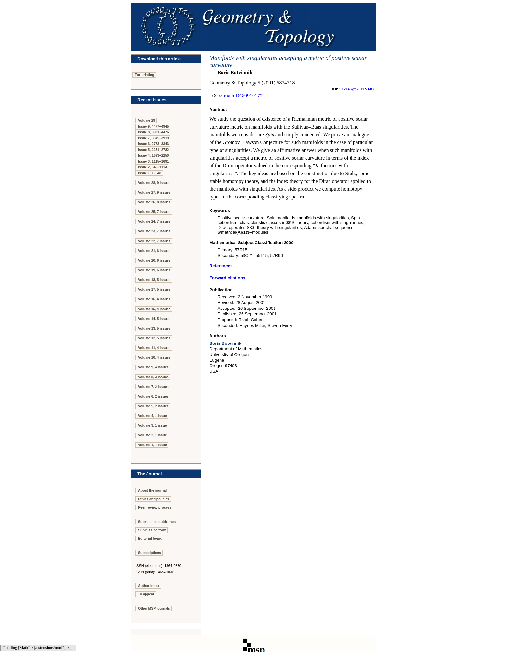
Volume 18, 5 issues (154, 280)
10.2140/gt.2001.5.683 (356, 89)
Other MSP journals (154, 608)
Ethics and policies (153, 499)
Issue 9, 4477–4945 (153, 126)
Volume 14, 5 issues (154, 318)
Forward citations (227, 277)
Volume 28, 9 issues (154, 183)
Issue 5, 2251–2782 (153, 150)
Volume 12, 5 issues (154, 338)
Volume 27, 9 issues (154, 192)
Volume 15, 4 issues (154, 309)
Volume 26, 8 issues (154, 202)
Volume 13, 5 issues (154, 328)
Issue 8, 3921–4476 (153, 132)
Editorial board (150, 538)
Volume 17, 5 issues (154, 289)
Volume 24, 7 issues (154, 221)
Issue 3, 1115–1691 (153, 161)
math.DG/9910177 (243, 95)
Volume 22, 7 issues (154, 241)
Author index (148, 586)
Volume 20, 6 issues (154, 260)
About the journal (152, 490)
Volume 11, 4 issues (154, 348)
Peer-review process (155, 507)
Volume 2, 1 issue (152, 435)
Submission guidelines (157, 521)
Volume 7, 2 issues (153, 386)
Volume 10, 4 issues (154, 357)
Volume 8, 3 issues (153, 377)
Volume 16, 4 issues (154, 299)
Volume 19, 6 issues (154, 270)
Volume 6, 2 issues (153, 396)
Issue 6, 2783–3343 (153, 144)
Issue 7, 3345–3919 (153, 138)
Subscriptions (149, 553)
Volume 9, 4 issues (153, 367)
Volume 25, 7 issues (154, 212)
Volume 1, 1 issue (152, 445)
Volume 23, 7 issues (154, 231)
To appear (146, 594)
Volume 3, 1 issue (152, 425)
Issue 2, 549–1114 (152, 167)
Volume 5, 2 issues (153, 406)
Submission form (152, 530)
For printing (144, 75)
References (221, 266)
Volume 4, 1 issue (152, 416)
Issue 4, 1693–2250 (153, 155)
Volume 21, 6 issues (154, 251)
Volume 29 (146, 120)
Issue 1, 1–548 (149, 173)
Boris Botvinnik (226, 343)
